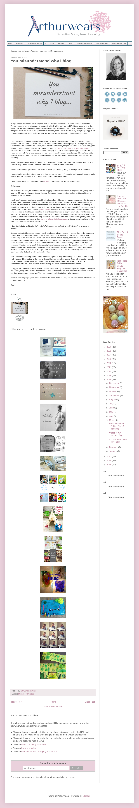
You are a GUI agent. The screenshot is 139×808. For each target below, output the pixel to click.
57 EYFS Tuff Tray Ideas (121, 167)
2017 (109, 456)
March (112, 420)
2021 (109, 367)
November (114, 387)
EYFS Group (49, 43)
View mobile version (53, 707)
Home (10, 43)
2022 (109, 363)
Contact (70, 43)
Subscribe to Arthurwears (53, 763)
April (111, 416)
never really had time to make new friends (73, 148)
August (112, 399)
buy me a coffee (28, 748)
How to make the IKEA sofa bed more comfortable (122, 201)
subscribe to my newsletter (33, 744)
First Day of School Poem (122, 234)
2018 (109, 379)
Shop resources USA (119, 43)
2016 (109, 460)
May (111, 412)
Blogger (86, 796)
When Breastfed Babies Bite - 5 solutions (116, 426)
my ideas (46, 181)
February (113, 447)
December (114, 383)
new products (45, 209)
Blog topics (19, 43)
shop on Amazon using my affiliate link (39, 751)
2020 (109, 371)
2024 (109, 355)
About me (61, 43)
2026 (109, 347)
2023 (109, 359)
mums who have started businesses (54, 219)
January (113, 451)
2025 (109, 351)
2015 (109, 465)
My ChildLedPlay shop (84, 43)
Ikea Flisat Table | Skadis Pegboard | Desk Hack (122, 266)
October (113, 391)
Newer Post (16, 702)
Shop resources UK (102, 43)
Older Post (90, 702)
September (114, 395)
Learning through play (34, 43)
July (111, 404)
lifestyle (21, 694)
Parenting (30, 694)
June (111, 408)
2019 (109, 375)
